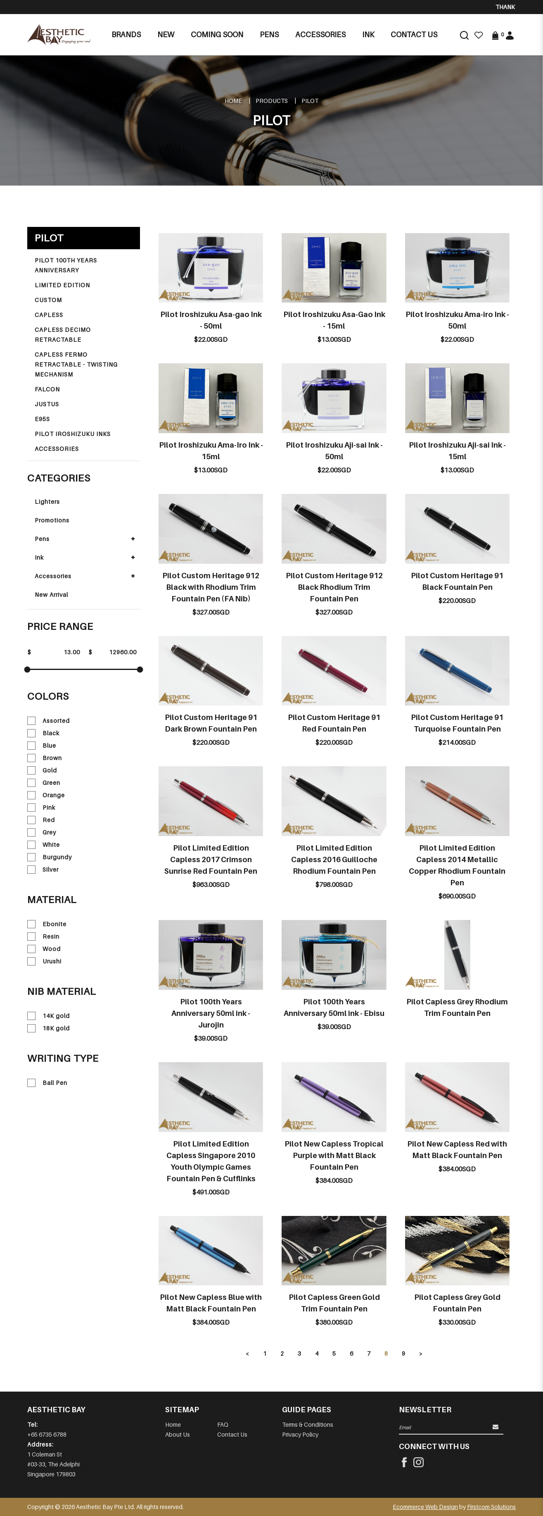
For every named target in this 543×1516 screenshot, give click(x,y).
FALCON (47, 389)
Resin (43, 936)
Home (233, 100)
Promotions (52, 520)
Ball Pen (47, 1083)
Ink (39, 557)
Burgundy (49, 857)
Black (43, 733)
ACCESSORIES (57, 448)
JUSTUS (47, 404)
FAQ (222, 1424)
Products (272, 100)
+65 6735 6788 (46, 1434)
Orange (46, 795)
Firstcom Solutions (491, 1506)
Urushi (44, 961)
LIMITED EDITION (62, 284)
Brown (44, 758)
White (43, 845)
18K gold (48, 1028)
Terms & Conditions (307, 1424)
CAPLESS (49, 314)
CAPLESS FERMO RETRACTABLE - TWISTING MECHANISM (76, 364)
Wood (44, 949)
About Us (177, 1434)
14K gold (48, 1016)
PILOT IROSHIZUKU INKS (73, 433)
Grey (41, 832)
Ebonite (46, 924)
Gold (42, 770)
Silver (43, 869)
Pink (41, 807)
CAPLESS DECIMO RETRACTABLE (63, 334)
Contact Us (232, 1434)
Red (41, 820)
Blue (41, 745)
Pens (42, 538)
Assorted (48, 721)
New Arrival (51, 594)
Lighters (47, 501)
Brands (126, 34)
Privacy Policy (300, 1434)
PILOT (309, 100)
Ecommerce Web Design (425, 1506)
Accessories (53, 575)
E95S (42, 418)
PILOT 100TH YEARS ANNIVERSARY (66, 265)
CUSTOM (48, 299)
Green (43, 783)
